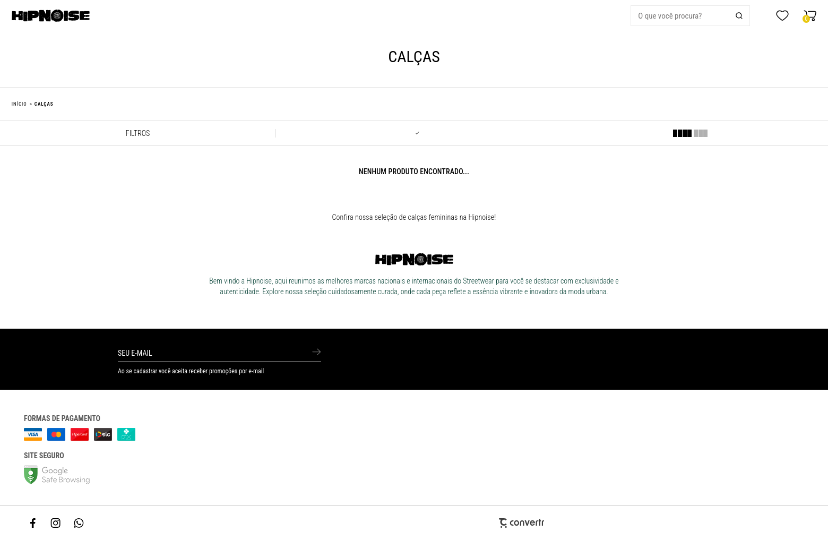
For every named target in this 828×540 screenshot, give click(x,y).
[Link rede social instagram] (56, 523)
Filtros (138, 133)
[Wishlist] (782, 16)
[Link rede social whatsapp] (79, 523)
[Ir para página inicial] (19, 104)
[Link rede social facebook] (33, 523)
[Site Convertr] (414, 522)
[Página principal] (84, 16)
